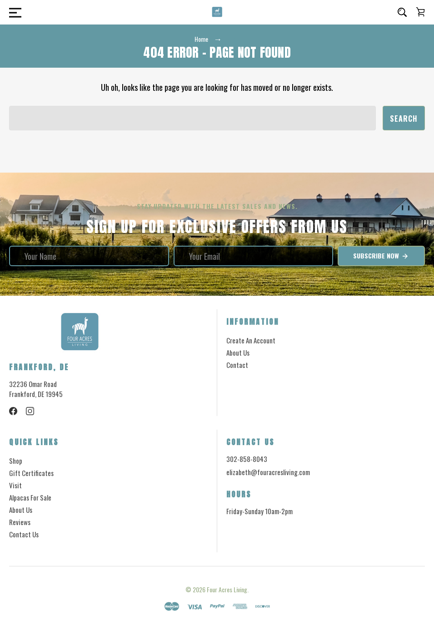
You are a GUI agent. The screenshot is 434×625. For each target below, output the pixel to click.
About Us (237, 352)
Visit (15, 485)
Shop (15, 461)
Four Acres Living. (228, 589)
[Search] (402, 12)
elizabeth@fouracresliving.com (268, 472)
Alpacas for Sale (30, 497)
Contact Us (24, 534)
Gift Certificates (31, 473)
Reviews (19, 522)
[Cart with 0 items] (420, 11)
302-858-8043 (246, 459)
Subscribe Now (381, 256)
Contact (237, 365)
